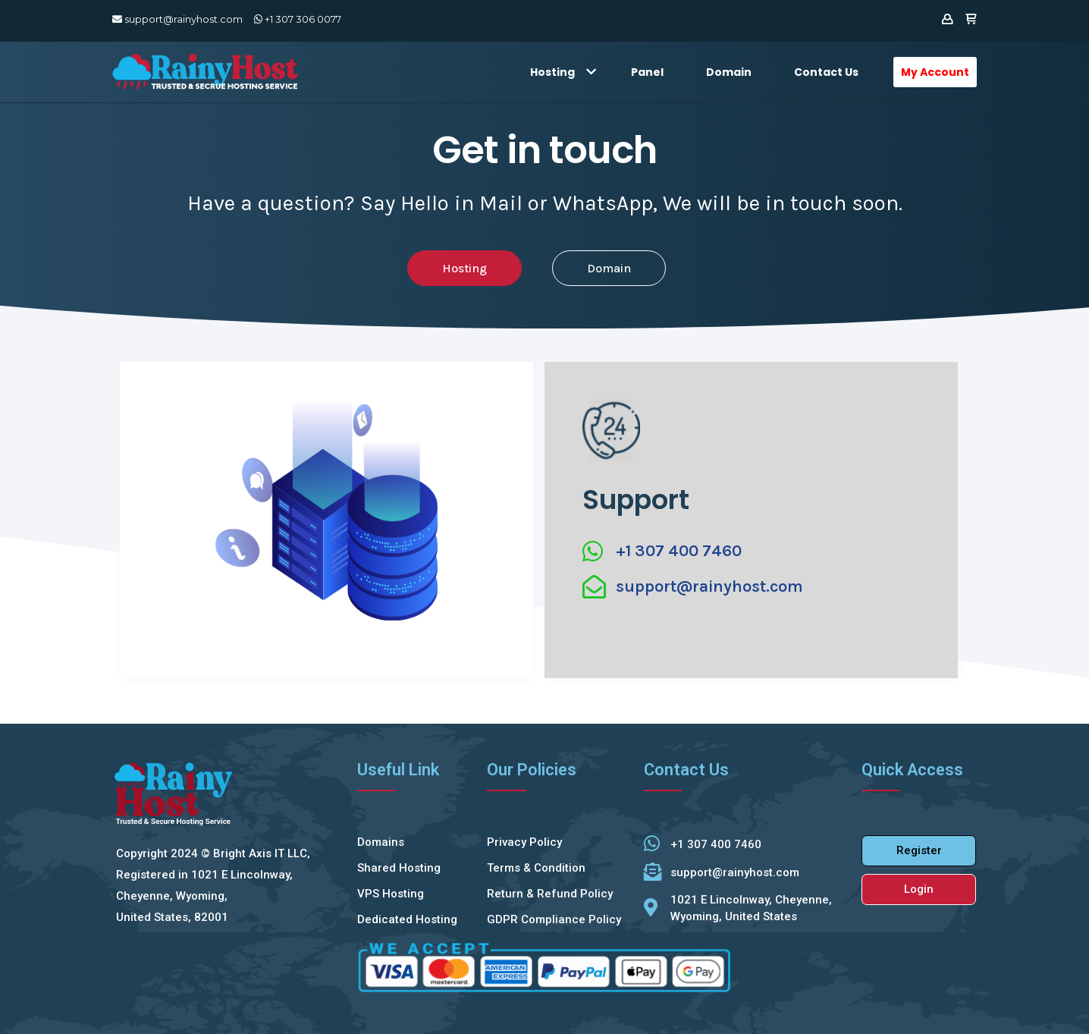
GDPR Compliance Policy (554, 919)
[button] (464, 268)
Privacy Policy (524, 842)
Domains (380, 842)
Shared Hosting (399, 868)
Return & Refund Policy (550, 893)
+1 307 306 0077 (297, 19)
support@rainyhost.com (177, 19)
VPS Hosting (390, 893)
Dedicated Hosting (407, 919)
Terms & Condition (536, 868)
